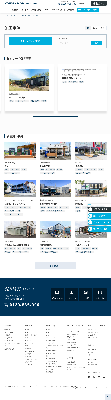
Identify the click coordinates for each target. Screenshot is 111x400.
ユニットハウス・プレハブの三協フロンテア (17, 15)
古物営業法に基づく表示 (70, 386)
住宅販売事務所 (51, 358)
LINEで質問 (91, 335)
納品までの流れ (71, 342)
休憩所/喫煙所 (25, 207)
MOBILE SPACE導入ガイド (55, 10)
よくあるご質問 (71, 345)
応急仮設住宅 (29, 356)
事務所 (12, 101)
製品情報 (15, 10)
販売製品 (7, 330)
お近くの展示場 (97, 196)
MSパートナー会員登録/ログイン (99, 3)
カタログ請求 (96, 202)
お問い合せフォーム (94, 330)
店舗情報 (70, 10)
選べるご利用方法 (72, 334)
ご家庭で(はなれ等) (31, 359)
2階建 (30, 101)
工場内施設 (49, 372)
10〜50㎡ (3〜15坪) (12, 173)
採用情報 (90, 352)
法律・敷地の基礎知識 (73, 348)
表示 (96, 43)
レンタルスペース (93, 362)
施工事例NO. (63, 38)
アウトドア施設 (51, 364)
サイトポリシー (22, 386)
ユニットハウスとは (73, 331)
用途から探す (36, 10)
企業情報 (81, 4)
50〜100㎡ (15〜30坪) (20, 252)
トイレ (85, 207)
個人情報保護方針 (9, 386)
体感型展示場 (71, 362)
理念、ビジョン (92, 349)
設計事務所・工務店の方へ (54, 366)
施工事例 (25, 10)
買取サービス (71, 337)
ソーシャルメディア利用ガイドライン (49, 386)
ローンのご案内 (71, 339)
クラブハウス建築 (51, 361)
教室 (47, 356)
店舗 (64, 101)
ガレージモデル (51, 338)
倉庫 (19, 248)
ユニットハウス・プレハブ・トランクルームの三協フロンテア (21, 3)
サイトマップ (32, 386)
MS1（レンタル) (90, 170)
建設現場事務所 (51, 340)
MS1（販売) (21, 101)
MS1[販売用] (8, 338)
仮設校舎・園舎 (51, 353)
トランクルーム (92, 359)
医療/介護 (28, 348)
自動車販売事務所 (51, 350)
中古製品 (7, 335)
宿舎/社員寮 (28, 362)
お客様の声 (28, 364)
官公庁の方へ (50, 369)
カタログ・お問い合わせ (96, 326)
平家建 (96, 101)
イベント (28, 340)
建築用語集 (70, 350)
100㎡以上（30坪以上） (18, 104)
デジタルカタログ (98, 209)
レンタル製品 (8, 332)
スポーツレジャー (74, 101)
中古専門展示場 (71, 365)
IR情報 (90, 355)
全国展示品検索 (9, 349)
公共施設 (79, 170)
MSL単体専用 (8, 340)
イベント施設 (50, 343)
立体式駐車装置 (92, 365)
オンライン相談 (97, 215)
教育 (42, 248)
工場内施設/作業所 (30, 335)
